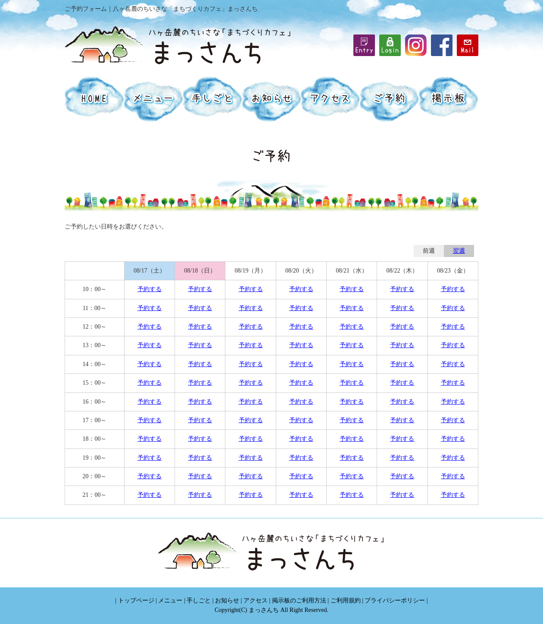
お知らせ (227, 600)
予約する (149, 289)
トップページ (136, 600)
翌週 (459, 251)
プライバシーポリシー (395, 600)
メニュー (170, 600)
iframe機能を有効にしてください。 (390, 45)
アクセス (255, 600)
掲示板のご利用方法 (299, 600)
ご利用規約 (346, 600)
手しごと (199, 600)
